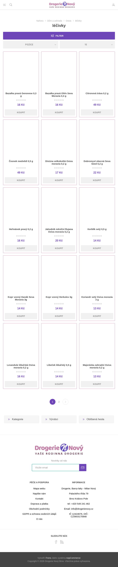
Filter (59, 35)
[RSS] (61, 541)
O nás (39, 519)
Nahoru (39, 21)
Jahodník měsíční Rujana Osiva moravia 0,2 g (59, 230)
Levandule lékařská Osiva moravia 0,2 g (21, 366)
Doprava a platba (39, 503)
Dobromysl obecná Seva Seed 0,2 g (97, 162)
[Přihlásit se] (55, 467)
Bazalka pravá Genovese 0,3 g (21, 94)
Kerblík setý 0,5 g (97, 229)
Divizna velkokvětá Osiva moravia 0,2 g (59, 162)
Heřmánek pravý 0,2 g (21, 229)
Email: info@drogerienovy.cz (78, 508)
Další (65, 402)
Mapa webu (39, 488)
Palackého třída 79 (78, 493)
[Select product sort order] (30, 44)
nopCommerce (73, 558)
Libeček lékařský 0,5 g (59, 365)
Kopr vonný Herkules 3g (59, 297)
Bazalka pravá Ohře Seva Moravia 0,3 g (59, 94)
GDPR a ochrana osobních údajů (39, 514)
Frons (48, 558)
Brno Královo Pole (78, 498)
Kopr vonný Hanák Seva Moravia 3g (21, 298)
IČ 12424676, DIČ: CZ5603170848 (78, 515)
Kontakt (39, 498)
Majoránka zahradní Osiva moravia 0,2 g (97, 366)
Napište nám (39, 493)
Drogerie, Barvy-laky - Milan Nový (78, 488)
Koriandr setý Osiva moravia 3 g (97, 298)
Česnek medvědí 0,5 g (21, 161)
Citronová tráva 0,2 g (97, 93)
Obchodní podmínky (39, 508)
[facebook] (56, 541)
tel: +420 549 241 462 (78, 503)
